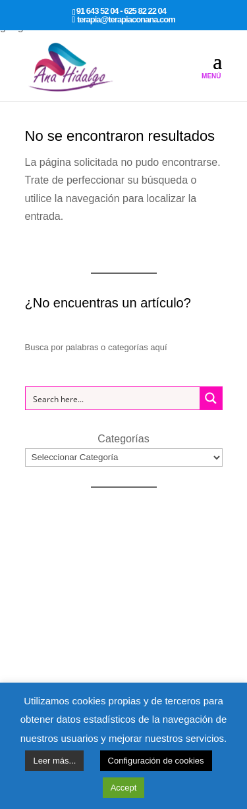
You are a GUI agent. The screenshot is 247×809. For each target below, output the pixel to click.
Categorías (123, 438)
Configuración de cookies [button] (156, 761)
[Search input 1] (113, 398)
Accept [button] (124, 788)
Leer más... (54, 761)
